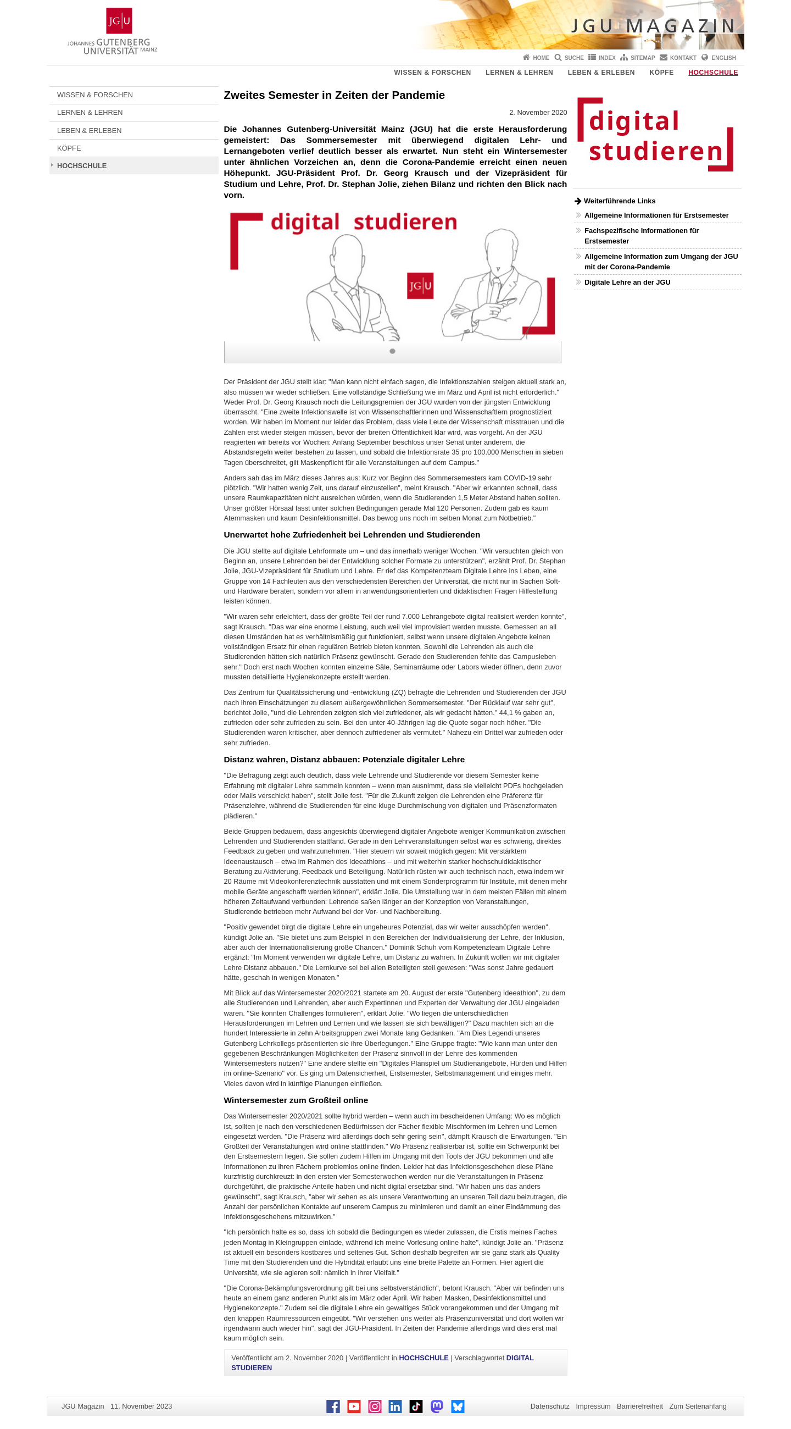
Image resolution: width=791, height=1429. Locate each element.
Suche (574, 58)
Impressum (593, 1406)
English (724, 58)
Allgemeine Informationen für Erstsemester (656, 215)
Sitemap (643, 58)
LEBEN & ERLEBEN (601, 72)
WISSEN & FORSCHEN (432, 72)
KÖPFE (662, 72)
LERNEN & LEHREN (519, 72)
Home (541, 58)
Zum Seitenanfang (698, 1406)
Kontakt (683, 58)
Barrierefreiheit (640, 1406)
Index (607, 58)
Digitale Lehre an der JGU (627, 282)
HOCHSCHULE (713, 72)
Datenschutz (550, 1406)
